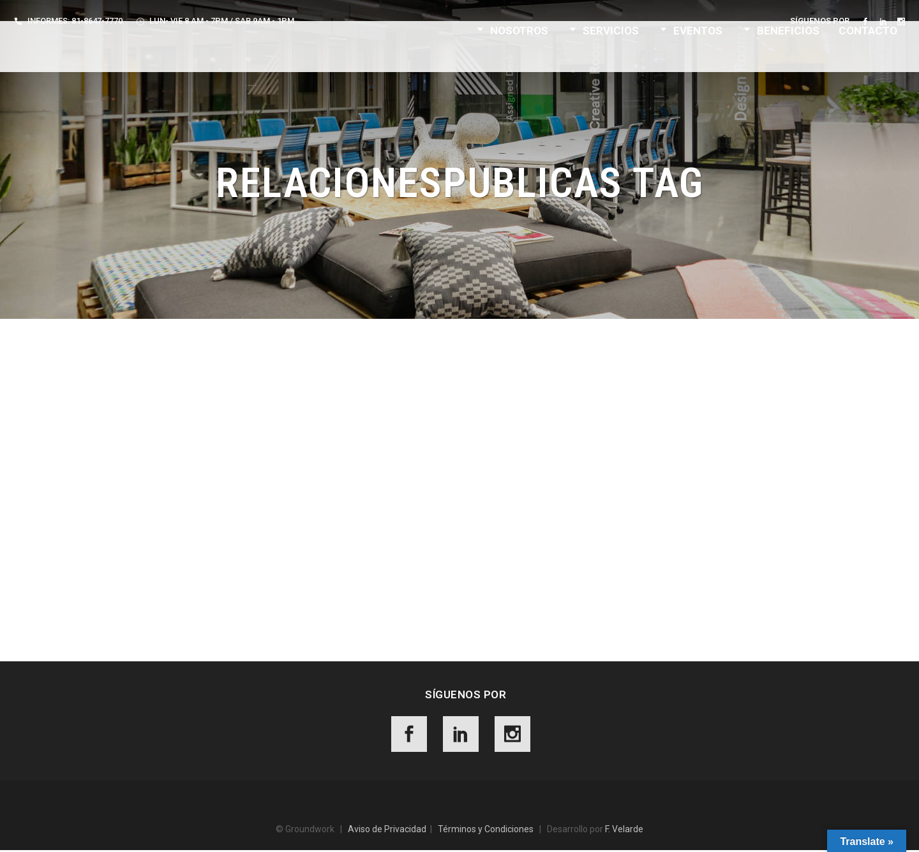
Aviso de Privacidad (387, 831)
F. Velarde (624, 831)
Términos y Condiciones (486, 831)
